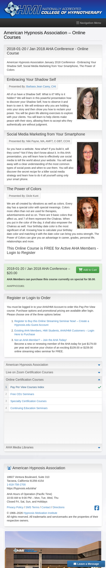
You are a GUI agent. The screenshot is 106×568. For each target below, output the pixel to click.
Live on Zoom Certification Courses (29, 372)
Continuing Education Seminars (29, 408)
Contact (46, 475)
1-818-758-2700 (16, 452)
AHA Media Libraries (20, 415)
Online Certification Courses (25, 379)
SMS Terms (32, 475)
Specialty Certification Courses (28, 401)
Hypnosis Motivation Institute (40, 480)
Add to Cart (88, 269)
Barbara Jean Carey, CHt (41, 86)
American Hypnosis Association (27, 364)
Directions (59, 475)
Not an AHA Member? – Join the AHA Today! (40, 340)
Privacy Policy (15, 475)
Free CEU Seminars (22, 394)
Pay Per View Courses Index (27, 387)
